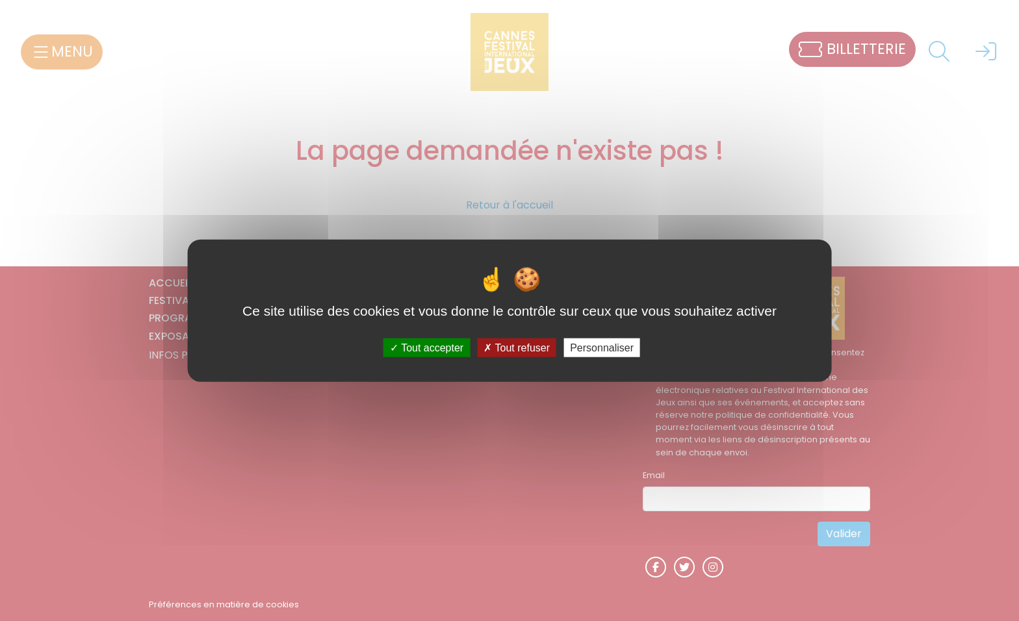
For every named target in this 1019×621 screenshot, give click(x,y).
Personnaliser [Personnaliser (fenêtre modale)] (602, 347)
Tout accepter (426, 347)
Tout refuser (517, 347)
